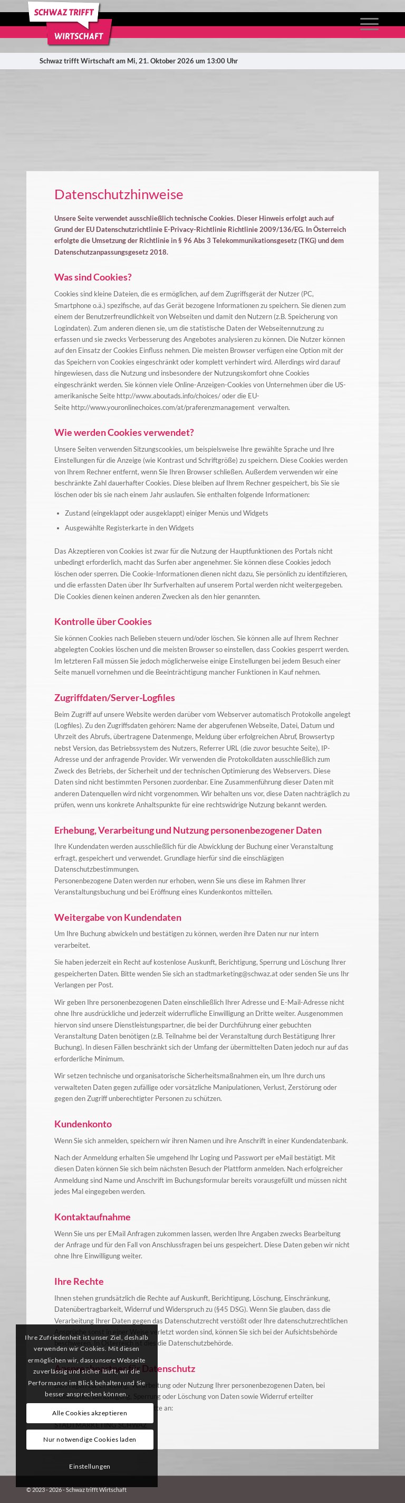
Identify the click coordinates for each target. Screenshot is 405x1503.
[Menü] (364, 24)
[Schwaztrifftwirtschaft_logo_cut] (71, 24)
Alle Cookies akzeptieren (89, 1413)
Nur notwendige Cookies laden (90, 1439)
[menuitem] (364, 24)
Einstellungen (90, 1466)
